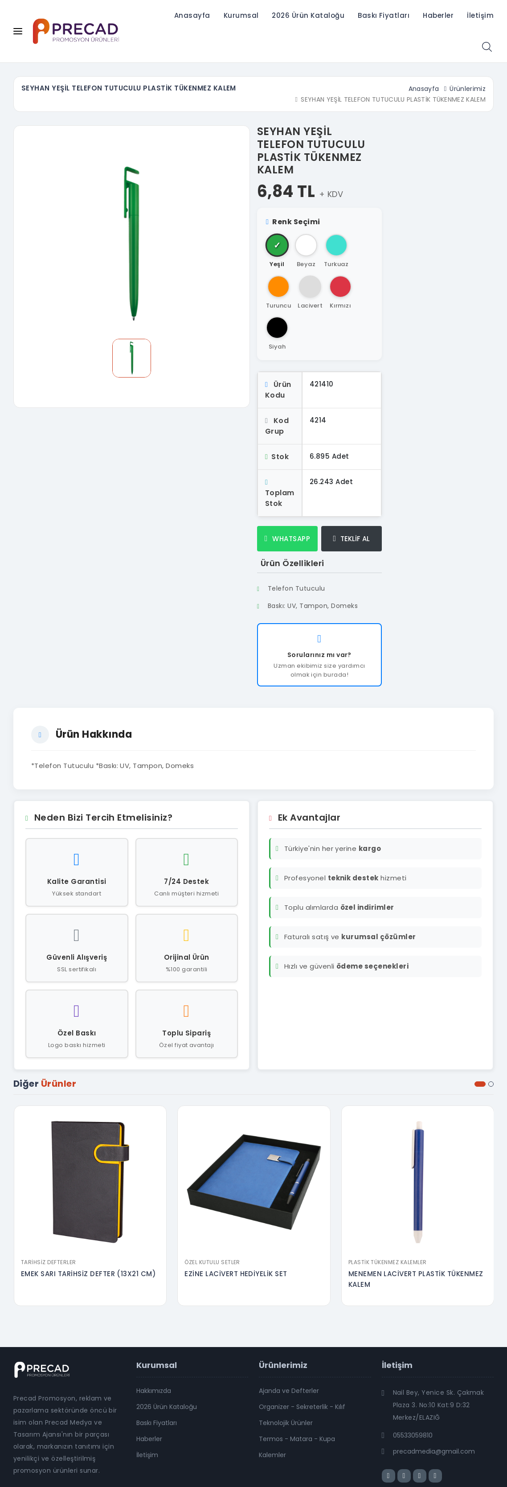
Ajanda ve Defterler (289, 1390)
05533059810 (413, 1435)
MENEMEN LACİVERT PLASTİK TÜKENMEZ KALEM (415, 1279)
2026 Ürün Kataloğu (308, 15)
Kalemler (272, 1454)
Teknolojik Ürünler (286, 1422)
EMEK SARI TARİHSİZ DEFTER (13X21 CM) (88, 1273)
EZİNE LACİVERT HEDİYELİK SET (235, 1273)
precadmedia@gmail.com (434, 1451)
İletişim (480, 15)
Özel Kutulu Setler (212, 1262)
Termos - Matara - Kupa (297, 1438)
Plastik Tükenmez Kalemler (387, 1262)
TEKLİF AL (351, 538)
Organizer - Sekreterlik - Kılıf (302, 1406)
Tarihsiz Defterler (48, 1262)
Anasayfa (192, 15)
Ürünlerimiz (468, 88)
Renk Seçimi (293, 222)
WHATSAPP (287, 538)
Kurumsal (241, 15)
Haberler (438, 15)
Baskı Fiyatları (383, 15)
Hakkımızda (153, 1390)
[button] (480, 1084)
